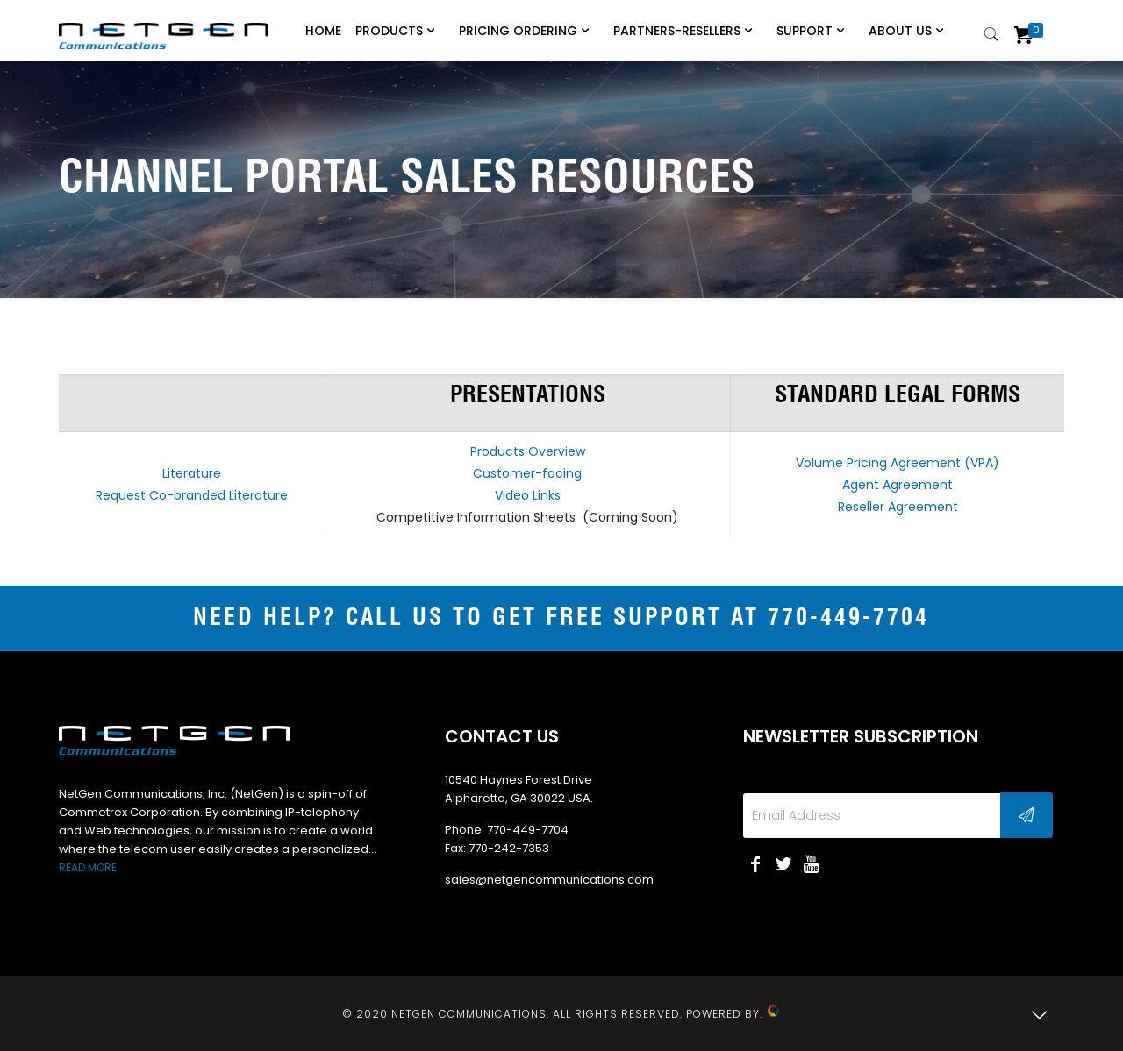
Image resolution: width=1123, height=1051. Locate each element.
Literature (191, 473)
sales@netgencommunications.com (549, 879)
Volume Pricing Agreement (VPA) (897, 463)
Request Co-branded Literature (192, 495)
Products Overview (527, 451)
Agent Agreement (897, 485)
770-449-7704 (848, 618)
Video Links (528, 495)
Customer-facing (527, 473)
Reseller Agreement (898, 506)
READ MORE (88, 867)
